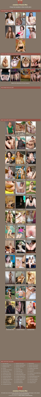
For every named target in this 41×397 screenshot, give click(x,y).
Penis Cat (31, 371)
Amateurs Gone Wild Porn (35, 373)
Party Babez (32, 374)
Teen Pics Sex (19, 371)
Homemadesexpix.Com (34, 376)
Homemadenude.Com (21, 374)
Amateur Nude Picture (20, 365)
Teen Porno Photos (33, 377)
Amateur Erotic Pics (7, 365)
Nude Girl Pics (19, 369)
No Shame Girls (6, 366)
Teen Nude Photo (33, 381)
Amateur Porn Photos (21, 377)
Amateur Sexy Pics (20, 366)
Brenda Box (31, 363)
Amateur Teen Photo (33, 368)
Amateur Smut (32, 382)
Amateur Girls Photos (33, 365)
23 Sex (4, 368)
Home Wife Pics (6, 381)
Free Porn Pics (6, 371)
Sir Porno (18, 368)
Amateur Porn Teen (20, 379)
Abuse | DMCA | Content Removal (25, 395)
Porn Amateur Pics (7, 374)
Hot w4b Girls (5, 363)
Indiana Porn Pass (7, 373)
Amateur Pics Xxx (7, 377)
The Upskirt (31, 369)
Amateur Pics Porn (20, 363)
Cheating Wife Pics (7, 384)
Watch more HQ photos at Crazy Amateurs (20, 83)
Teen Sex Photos (19, 373)
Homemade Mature (7, 376)
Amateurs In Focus (7, 382)
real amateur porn (31, 269)
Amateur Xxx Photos (7, 369)
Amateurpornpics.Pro (7, 379)
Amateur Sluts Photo (33, 366)
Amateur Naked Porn (20, 376)
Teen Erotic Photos (33, 379)
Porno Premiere (19, 382)
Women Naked (19, 381)
